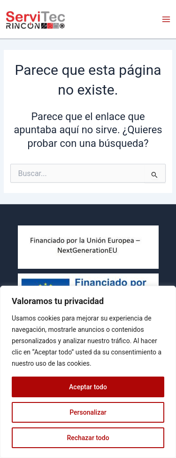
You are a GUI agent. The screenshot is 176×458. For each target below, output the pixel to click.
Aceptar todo (88, 387)
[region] (88, 372)
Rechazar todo (88, 438)
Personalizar (87, 412)
